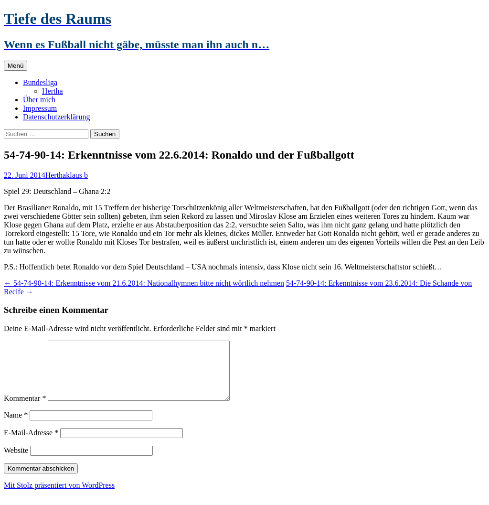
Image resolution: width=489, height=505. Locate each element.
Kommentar (25, 410)
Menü (15, 65)
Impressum (40, 108)
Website (16, 462)
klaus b (77, 175)
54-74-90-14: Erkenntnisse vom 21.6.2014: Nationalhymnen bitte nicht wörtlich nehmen (144, 283)
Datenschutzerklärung (56, 117)
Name (16, 426)
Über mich (39, 100)
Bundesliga (40, 82)
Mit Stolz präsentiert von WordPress (59, 497)
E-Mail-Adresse (31, 444)
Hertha (52, 91)
